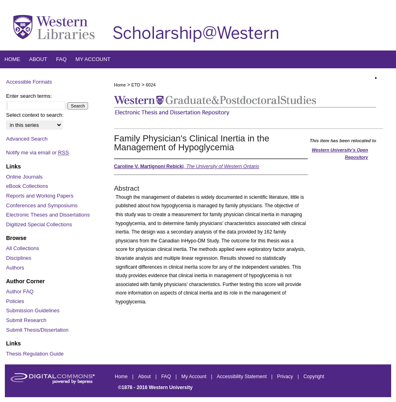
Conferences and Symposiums (42, 205)
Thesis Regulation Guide (34, 354)
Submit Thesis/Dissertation (37, 330)
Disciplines (18, 258)
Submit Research (26, 320)
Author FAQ (20, 291)
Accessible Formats (29, 82)
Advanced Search (27, 139)
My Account (194, 376)
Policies (15, 301)
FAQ (166, 376)
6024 (151, 84)
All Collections (22, 248)
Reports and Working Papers (40, 196)
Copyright (313, 376)
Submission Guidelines (32, 310)
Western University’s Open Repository (340, 153)
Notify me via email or (37, 152)
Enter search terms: (29, 96)
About (145, 376)
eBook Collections (27, 186)
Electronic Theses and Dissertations (48, 215)
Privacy (286, 376)
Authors (15, 268)
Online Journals (24, 177)
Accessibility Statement (242, 376)
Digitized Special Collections (39, 224)
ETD (135, 84)
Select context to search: (34, 115)
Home (120, 84)
